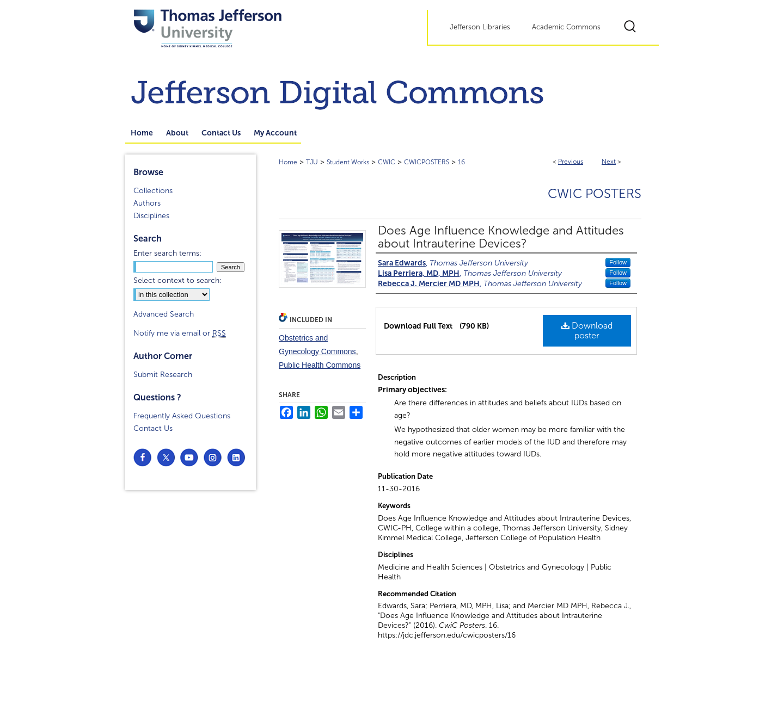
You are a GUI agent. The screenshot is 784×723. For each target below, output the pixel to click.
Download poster (586, 330)
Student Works (348, 162)
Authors (147, 203)
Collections (153, 191)
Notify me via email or (179, 333)
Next (609, 161)
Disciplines (151, 216)
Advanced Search (163, 314)
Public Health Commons (319, 365)
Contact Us (153, 428)
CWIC (386, 162)
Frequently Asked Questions (181, 416)
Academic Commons (566, 27)
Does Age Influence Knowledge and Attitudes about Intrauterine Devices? (501, 237)
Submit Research (162, 374)
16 (461, 162)
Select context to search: (177, 280)
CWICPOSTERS (426, 162)
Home (288, 162)
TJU (312, 162)
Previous (570, 161)
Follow (618, 262)
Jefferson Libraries (480, 27)
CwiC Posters (594, 194)
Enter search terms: (167, 253)
